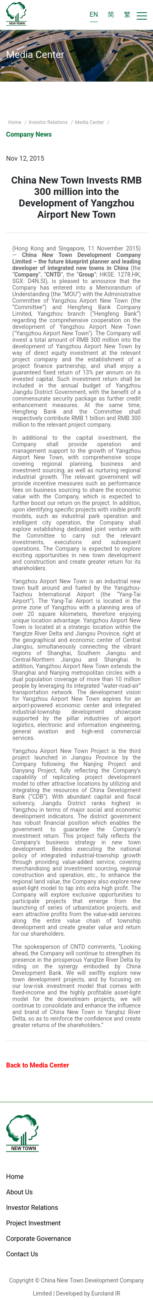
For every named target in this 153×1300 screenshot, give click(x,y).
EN (94, 14)
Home (15, 122)
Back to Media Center (37, 1065)
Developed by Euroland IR (88, 1293)
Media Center (90, 122)
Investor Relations (49, 122)
